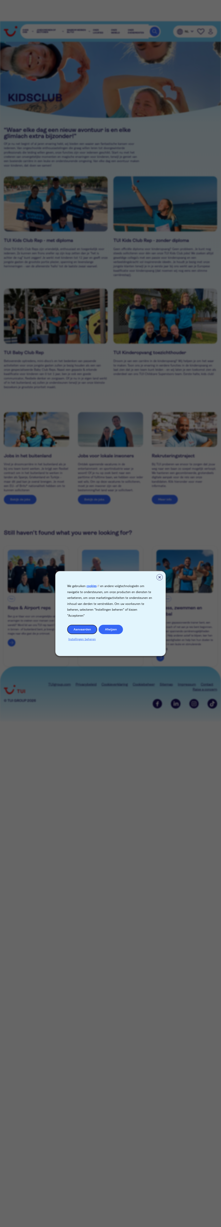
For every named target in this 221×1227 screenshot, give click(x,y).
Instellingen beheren (82, 639)
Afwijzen (111, 629)
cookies (92, 586)
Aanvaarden (82, 629)
